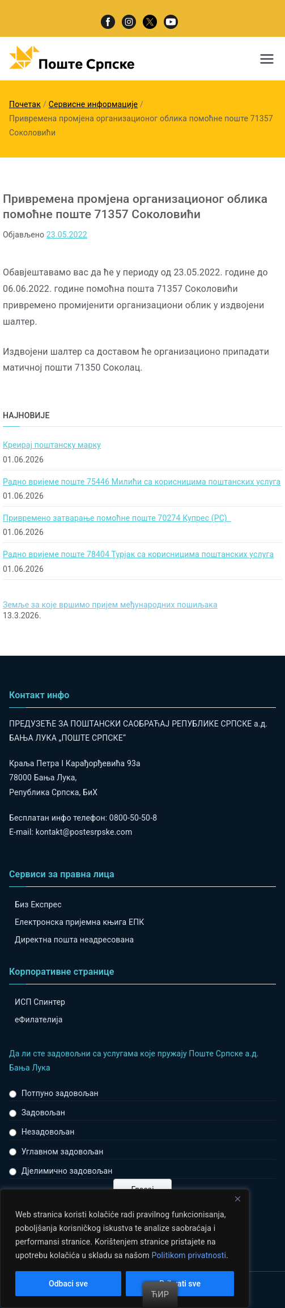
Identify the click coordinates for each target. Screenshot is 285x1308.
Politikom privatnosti (188, 1255)
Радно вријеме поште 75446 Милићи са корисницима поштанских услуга (141, 481)
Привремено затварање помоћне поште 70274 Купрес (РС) (117, 518)
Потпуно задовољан (60, 1093)
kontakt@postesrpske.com (84, 831)
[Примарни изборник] (267, 59)
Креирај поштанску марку (52, 444)
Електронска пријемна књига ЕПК (79, 922)
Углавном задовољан (63, 1151)
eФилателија (38, 1019)
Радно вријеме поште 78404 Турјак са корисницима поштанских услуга (138, 554)
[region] (124, 1248)
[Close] (237, 1198)
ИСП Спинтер (40, 1002)
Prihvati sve (180, 1283)
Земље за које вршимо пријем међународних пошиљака (110, 604)
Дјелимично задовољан (67, 1170)
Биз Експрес (38, 904)
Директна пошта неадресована (74, 939)
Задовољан (43, 1112)
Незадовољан (48, 1131)
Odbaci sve (68, 1283)
